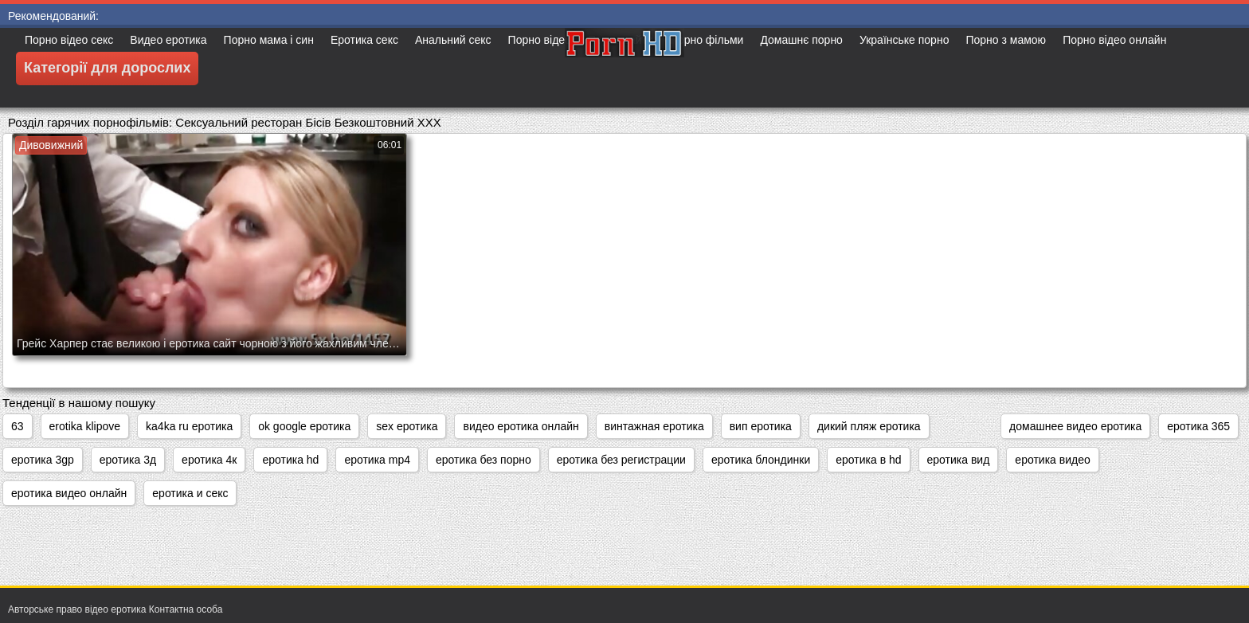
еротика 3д (128, 459)
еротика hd (290, 459)
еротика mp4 (377, 459)
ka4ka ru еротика (189, 426)
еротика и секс (190, 493)
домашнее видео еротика (1075, 426)
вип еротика (761, 426)
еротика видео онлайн (69, 493)
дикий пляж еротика (869, 426)
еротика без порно (483, 459)
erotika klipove (85, 426)
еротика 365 (1198, 426)
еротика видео (1052, 459)
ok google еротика (304, 426)
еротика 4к (209, 459)
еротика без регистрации (621, 459)
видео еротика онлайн (520, 426)
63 (17, 426)
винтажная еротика (654, 426)
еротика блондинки (760, 459)
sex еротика (406, 426)
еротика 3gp (42, 459)
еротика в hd (868, 459)
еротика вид (958, 459)
